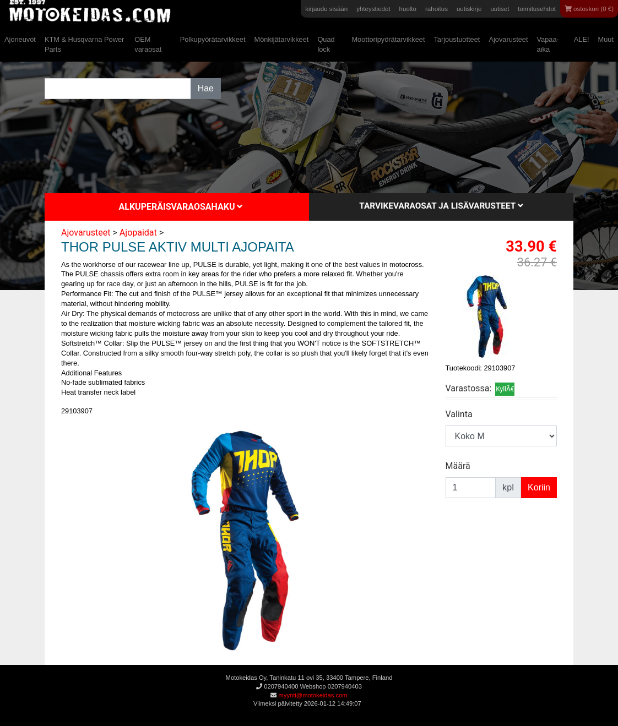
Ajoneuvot (20, 39)
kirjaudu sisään (326, 9)
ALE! (581, 39)
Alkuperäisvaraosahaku (181, 206)
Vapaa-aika (548, 44)
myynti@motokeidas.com (312, 695)
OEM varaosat (147, 44)
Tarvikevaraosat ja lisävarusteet (441, 206)
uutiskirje (469, 9)
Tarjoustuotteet (456, 39)
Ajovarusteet (508, 39)
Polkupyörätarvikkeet (213, 39)
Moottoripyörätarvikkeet (388, 39)
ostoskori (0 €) (589, 9)
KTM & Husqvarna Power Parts (84, 44)
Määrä (458, 466)
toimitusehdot (537, 9)
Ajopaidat (138, 232)
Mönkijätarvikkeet (281, 39)
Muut (606, 39)
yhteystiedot (373, 9)
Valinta (459, 414)
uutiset (499, 9)
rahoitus (436, 9)
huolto (407, 9)
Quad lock (325, 44)
